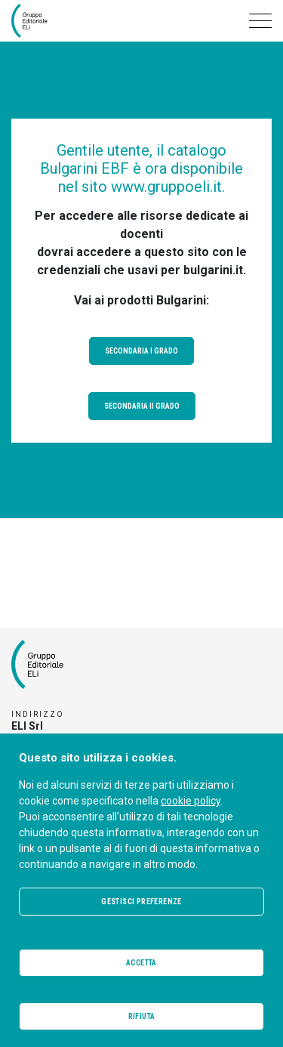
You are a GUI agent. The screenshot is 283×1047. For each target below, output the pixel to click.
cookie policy (190, 801)
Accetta (141, 963)
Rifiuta (141, 1016)
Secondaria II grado (142, 406)
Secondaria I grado (141, 351)
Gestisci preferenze (141, 901)
